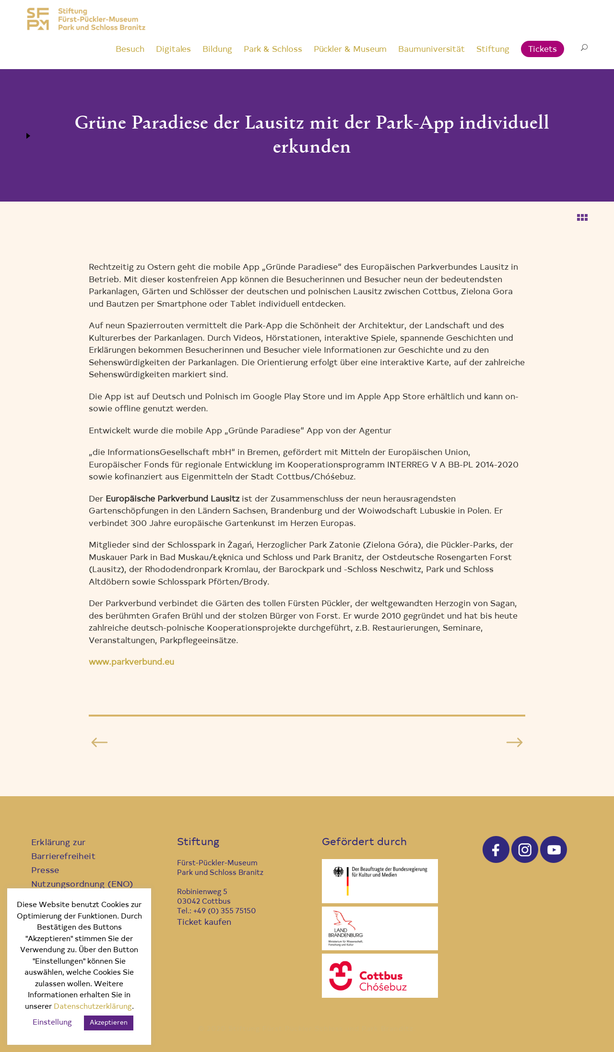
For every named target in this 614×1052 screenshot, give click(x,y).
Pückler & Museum (350, 50)
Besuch (130, 50)
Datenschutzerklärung (93, 1007)
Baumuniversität (431, 50)
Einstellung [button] (52, 1023)
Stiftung (492, 50)
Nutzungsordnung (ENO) (82, 885)
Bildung (217, 50)
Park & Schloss (273, 50)
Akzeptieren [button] (109, 1023)
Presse (45, 871)
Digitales (173, 50)
